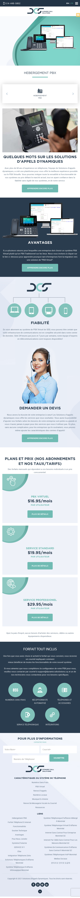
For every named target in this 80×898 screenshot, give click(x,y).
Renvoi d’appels (40, 790)
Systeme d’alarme (19, 843)
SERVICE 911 (19, 847)
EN (67, 3)
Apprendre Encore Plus (40, 188)
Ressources (40, 807)
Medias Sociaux (60, 858)
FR (72, 3)
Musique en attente (40, 799)
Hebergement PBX (19, 818)
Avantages (19, 834)
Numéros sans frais (40, 782)
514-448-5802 (12, 3)
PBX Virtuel (40, 786)
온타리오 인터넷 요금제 (60, 863)
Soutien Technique (19, 830)
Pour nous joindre (19, 839)
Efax (19, 851)
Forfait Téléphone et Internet (19, 822)
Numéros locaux (40, 795)
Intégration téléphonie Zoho (19, 855)
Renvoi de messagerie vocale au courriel (40, 803)
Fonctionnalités (19, 826)
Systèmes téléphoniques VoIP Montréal (60, 854)
